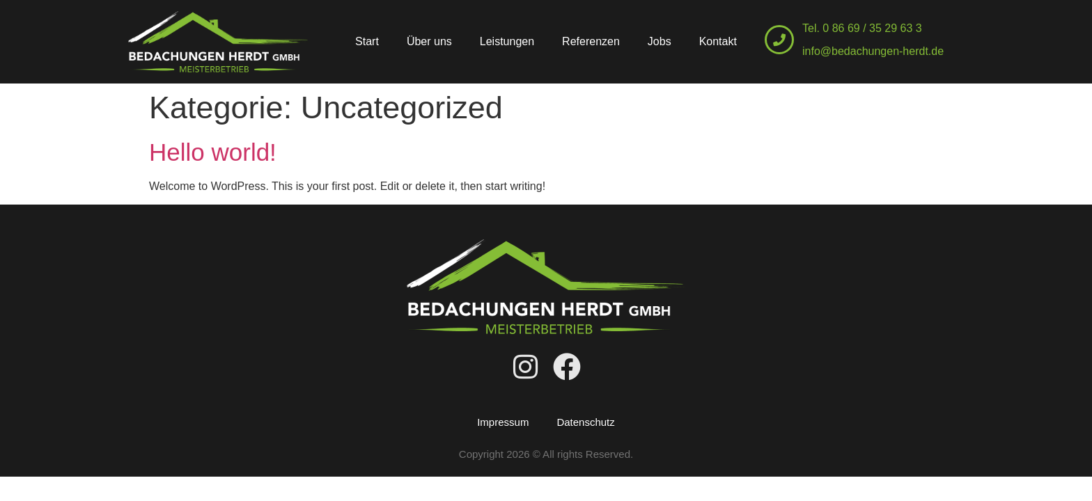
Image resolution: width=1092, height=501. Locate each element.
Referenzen (591, 41)
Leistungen (507, 41)
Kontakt (718, 41)
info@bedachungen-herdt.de (873, 51)
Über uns (429, 41)
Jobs (659, 41)
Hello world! (212, 152)
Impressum (503, 422)
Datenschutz (585, 422)
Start (367, 41)
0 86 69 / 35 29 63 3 (871, 28)
